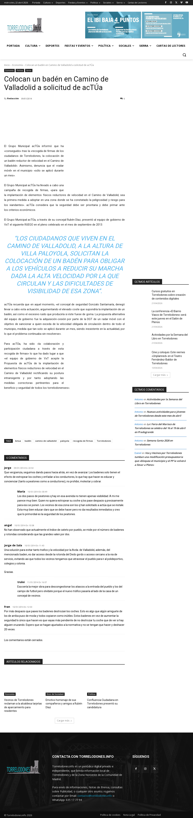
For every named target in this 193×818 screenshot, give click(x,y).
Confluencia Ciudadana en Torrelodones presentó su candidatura (101, 703)
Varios (28, 70)
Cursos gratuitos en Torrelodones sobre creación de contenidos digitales (169, 295)
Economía (17, 65)
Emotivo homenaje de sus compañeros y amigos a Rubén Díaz (63, 703)
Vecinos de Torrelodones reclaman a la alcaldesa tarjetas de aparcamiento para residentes (23, 703)
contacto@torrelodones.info (94, 791)
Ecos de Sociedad (55, 694)
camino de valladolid (46, 440)
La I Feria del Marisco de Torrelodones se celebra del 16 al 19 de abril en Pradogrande (160, 428)
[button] (184, 54)
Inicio (7, 65)
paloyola (64, 440)
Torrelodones (104, 440)
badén (28, 440)
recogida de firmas (83, 440)
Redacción (13, 98)
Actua (18, 440)
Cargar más (64, 716)
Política (20, 70)
